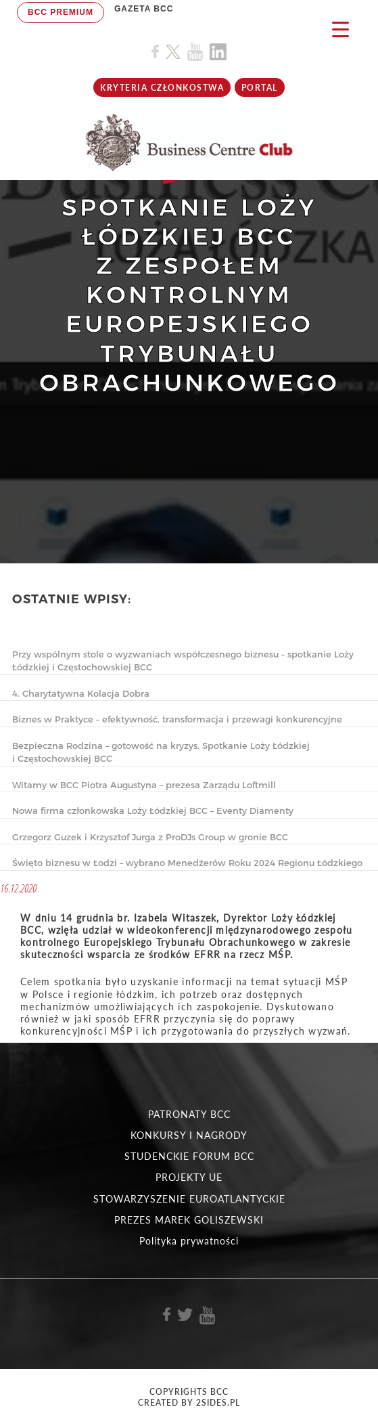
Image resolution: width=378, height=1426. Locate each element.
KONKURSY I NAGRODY (189, 1135)
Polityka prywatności (189, 1241)
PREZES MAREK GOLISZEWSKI (189, 1220)
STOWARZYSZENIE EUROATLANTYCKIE (189, 1199)
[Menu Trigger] (340, 28)
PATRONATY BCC (189, 1114)
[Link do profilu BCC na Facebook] (155, 52)
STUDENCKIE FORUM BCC (189, 1156)
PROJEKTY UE (189, 1177)
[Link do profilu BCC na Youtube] (195, 52)
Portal (259, 88)
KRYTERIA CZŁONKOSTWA (162, 88)
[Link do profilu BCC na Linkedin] (218, 51)
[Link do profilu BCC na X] (173, 52)
